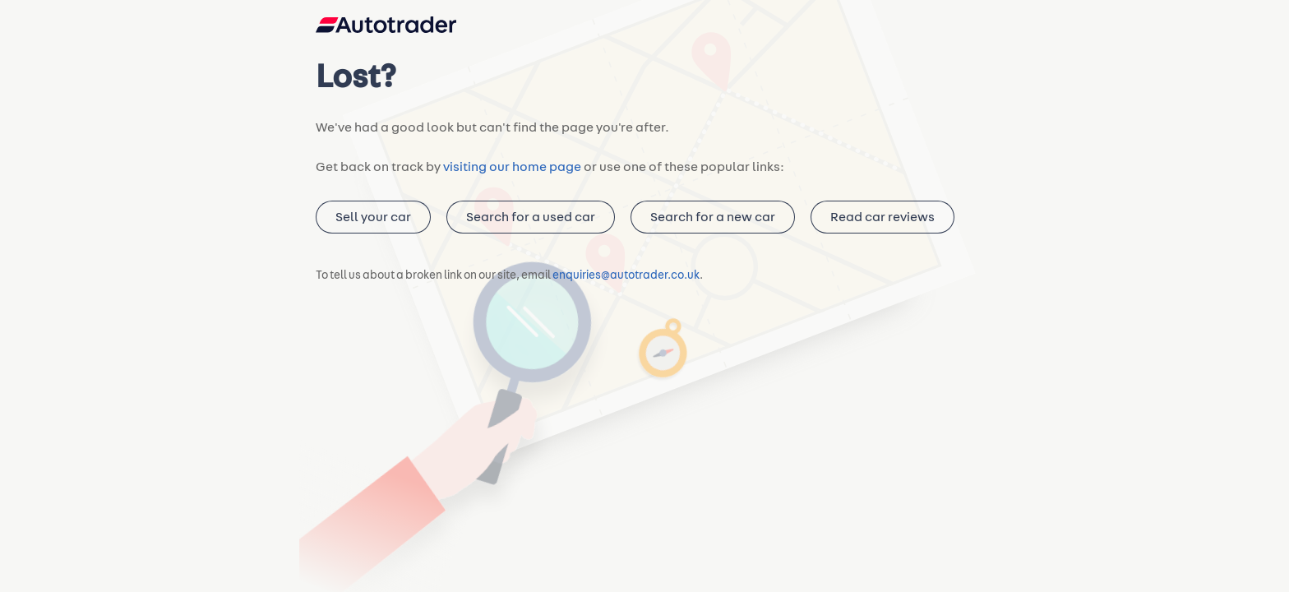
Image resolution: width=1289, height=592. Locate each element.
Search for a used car (527, 225)
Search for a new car (708, 225)
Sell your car (372, 225)
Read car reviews (875, 225)
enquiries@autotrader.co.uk (626, 283)
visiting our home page (506, 174)
